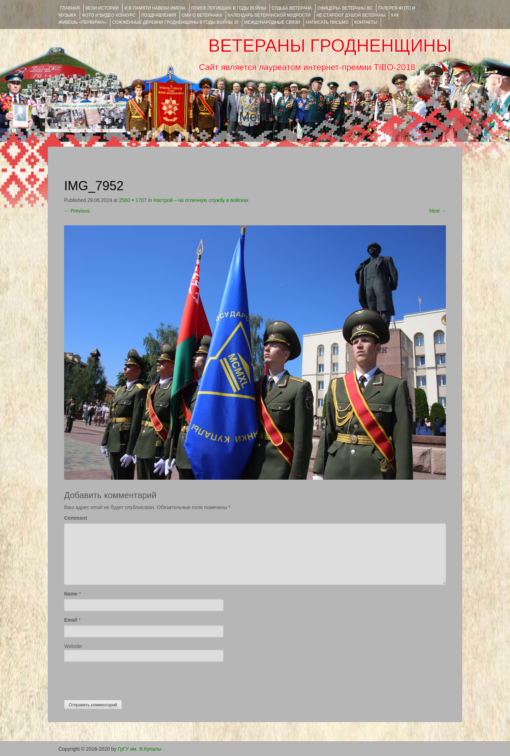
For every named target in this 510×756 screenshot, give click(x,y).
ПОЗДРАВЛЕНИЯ (158, 15)
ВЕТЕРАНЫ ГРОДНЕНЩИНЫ (330, 45)
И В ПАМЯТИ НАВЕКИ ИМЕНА (155, 8)
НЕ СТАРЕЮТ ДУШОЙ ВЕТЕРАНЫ (350, 15)
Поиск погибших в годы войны (228, 8)
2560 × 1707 (133, 200)
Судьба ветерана (292, 8)
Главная (70, 8)
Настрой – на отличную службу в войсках (201, 200)
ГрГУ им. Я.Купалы (140, 749)
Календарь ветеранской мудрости (269, 15)
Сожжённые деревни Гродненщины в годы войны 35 (175, 22)
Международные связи (272, 22)
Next (437, 211)
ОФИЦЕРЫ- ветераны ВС (344, 8)
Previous (77, 211)
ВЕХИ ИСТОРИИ (102, 8)
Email (70, 620)
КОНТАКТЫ (365, 22)
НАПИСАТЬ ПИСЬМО (327, 22)
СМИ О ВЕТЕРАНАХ (202, 15)
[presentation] (118, 679)
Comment (75, 518)
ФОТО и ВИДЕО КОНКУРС (108, 15)
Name (71, 594)
